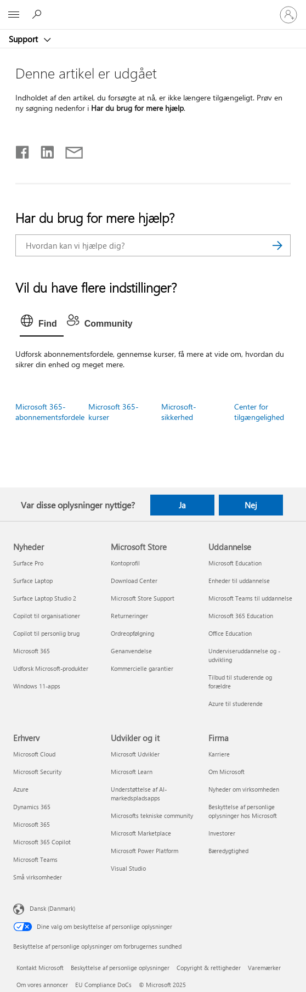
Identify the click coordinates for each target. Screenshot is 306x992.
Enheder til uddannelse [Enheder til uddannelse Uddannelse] (239, 580)
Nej (251, 505)
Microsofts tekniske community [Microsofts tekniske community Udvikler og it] (152, 815)
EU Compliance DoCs (103, 984)
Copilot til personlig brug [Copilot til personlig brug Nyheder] (46, 633)
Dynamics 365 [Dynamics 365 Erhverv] (31, 807)
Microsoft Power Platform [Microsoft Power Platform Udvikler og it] (144, 851)
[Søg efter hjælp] (38, 14)
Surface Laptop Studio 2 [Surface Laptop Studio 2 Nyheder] (44, 598)
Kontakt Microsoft (40, 967)
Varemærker (264, 967)
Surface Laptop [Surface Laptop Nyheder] (33, 580)
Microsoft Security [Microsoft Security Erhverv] (37, 771)
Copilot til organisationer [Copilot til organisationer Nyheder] (46, 616)
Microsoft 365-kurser (113, 411)
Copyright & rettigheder (209, 967)
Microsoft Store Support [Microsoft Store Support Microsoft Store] (142, 598)
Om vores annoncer (42, 984)
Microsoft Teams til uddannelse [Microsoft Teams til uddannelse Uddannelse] (250, 598)
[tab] (42, 324)
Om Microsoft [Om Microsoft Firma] (226, 771)
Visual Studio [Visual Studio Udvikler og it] (128, 868)
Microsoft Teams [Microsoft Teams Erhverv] (35, 859)
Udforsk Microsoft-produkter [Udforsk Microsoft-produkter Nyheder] (50, 668)
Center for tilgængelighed (259, 411)
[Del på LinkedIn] (43, 150)
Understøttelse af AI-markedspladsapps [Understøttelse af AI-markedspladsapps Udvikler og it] (139, 793)
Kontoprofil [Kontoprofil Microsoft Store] (125, 563)
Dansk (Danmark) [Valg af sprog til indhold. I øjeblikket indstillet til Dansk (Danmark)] (52, 908)
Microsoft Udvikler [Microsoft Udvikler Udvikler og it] (135, 754)
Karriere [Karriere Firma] (219, 754)
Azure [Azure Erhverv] (21, 789)
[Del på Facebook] (23, 150)
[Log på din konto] (288, 15)
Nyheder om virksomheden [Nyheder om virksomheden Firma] (243, 789)
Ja (182, 505)
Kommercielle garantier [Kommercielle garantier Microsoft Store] (142, 668)
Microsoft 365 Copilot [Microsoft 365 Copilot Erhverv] (42, 842)
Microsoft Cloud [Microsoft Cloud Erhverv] (34, 754)
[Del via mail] (69, 150)
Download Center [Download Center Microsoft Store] (134, 580)
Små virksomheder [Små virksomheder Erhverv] (37, 877)
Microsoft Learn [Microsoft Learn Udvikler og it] (131, 771)
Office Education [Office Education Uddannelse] (230, 633)
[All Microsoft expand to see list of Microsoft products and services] (14, 15)
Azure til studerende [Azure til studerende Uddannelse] (235, 703)
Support (24, 38)
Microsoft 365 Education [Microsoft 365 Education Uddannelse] (240, 616)
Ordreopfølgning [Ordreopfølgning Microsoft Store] (132, 633)
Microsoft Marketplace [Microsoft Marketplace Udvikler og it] (141, 833)
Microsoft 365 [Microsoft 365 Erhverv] (31, 824)
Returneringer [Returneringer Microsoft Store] (129, 616)
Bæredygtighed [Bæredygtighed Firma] (228, 851)
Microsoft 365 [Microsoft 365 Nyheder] (31, 651)
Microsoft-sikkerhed (178, 411)
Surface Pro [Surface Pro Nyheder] (28, 563)
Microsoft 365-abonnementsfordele (49, 411)
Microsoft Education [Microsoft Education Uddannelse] (235, 563)
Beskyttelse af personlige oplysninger (120, 967)
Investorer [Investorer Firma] (221, 833)
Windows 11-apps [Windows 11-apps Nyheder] (36, 686)
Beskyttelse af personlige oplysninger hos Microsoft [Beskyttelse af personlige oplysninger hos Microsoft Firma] (242, 811)
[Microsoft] (152, 8)
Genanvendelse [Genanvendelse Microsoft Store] (131, 651)
